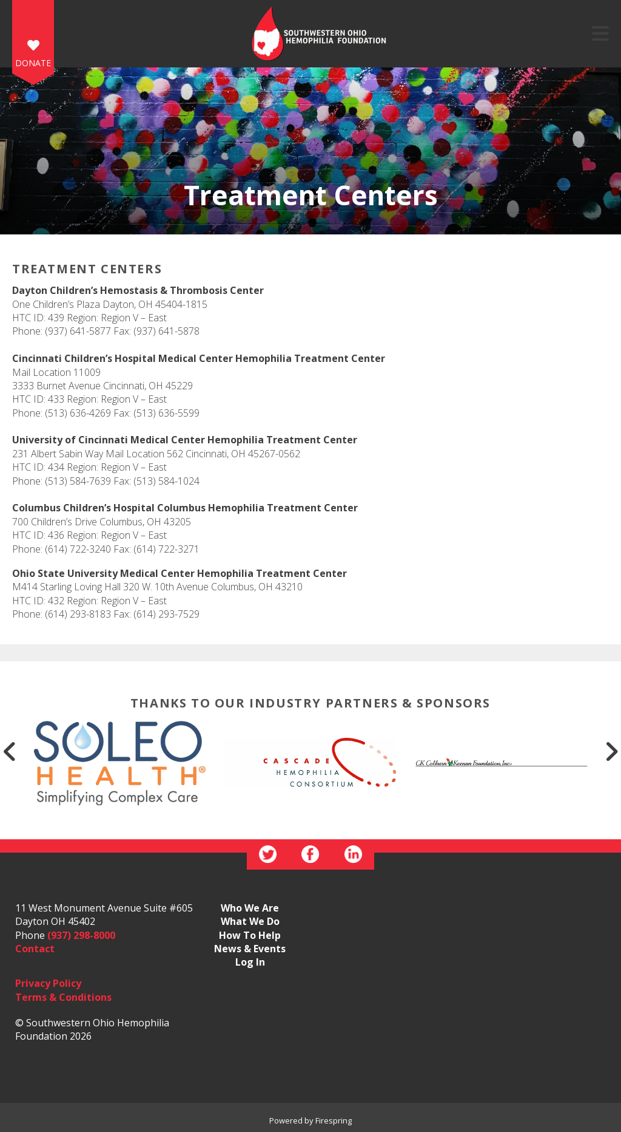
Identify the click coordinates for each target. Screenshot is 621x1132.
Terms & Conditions (63, 997)
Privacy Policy (48, 983)
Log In (250, 962)
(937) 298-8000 (81, 935)
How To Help (250, 935)
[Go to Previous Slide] (10, 751)
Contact (35, 948)
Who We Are (250, 908)
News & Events (250, 948)
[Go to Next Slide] (611, 751)
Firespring (333, 1120)
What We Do (250, 921)
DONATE (33, 63)
